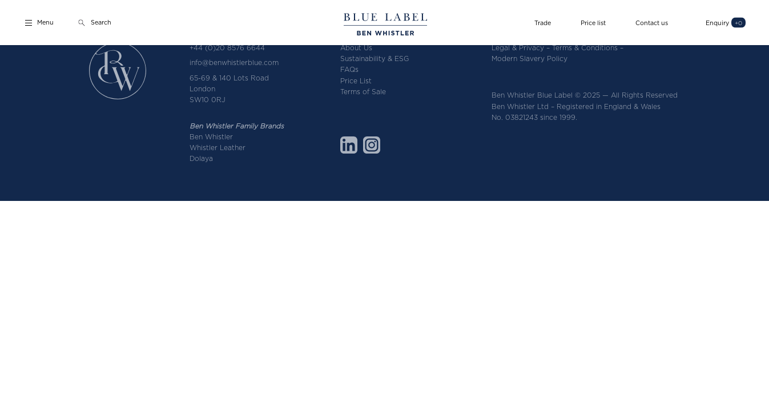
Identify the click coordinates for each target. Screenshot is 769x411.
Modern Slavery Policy (529, 58)
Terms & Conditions (585, 47)
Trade (542, 22)
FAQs (349, 69)
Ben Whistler (211, 136)
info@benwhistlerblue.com (234, 62)
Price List (356, 80)
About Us (356, 47)
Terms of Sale (363, 91)
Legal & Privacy (518, 47)
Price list (593, 22)
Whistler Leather (217, 147)
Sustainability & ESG (374, 58)
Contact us (651, 22)
